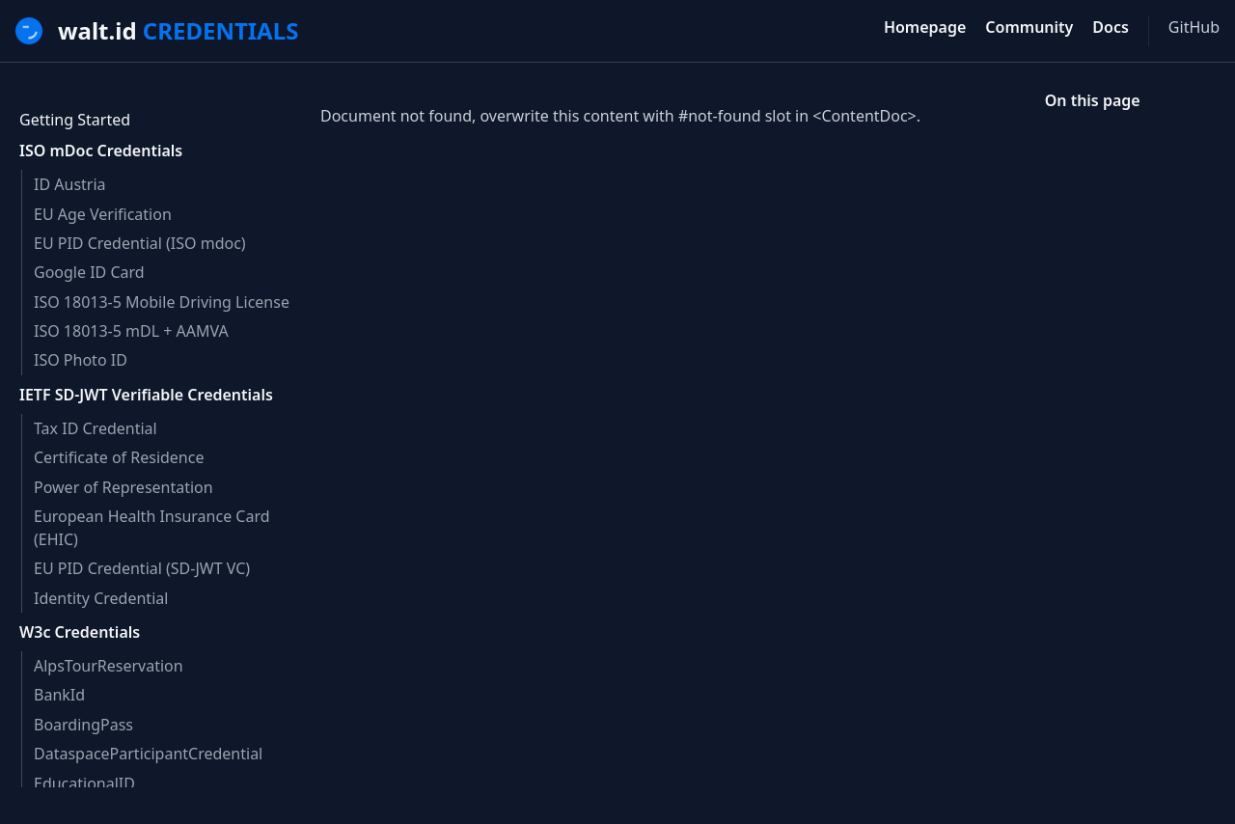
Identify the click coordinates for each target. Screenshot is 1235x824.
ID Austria (70, 184)
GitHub (1194, 27)
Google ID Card (89, 272)
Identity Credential (101, 598)
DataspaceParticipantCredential (148, 753)
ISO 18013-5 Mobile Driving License (161, 302)
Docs (1110, 27)
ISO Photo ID (80, 360)
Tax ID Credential (95, 428)
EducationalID (84, 783)
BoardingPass (83, 724)
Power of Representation (123, 487)
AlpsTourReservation (108, 665)
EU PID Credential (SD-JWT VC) (142, 568)
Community (1029, 27)
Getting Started (74, 119)
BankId (59, 694)
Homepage (925, 27)
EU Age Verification (103, 214)
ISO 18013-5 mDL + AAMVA (131, 331)
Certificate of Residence (119, 457)
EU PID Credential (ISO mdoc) (140, 243)
